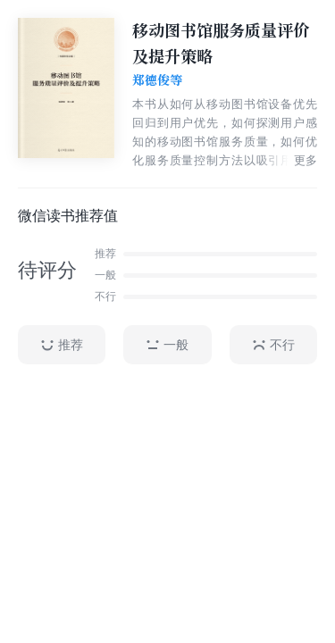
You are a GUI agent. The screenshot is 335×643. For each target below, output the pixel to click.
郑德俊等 (157, 80)
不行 (273, 345)
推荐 (61, 345)
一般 (167, 345)
